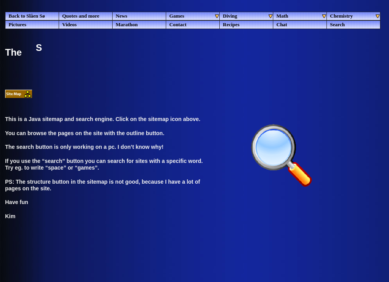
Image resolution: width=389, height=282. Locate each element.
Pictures (17, 24)
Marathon (127, 24)
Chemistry (355, 16)
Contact (177, 24)
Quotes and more (80, 16)
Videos (69, 24)
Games (194, 16)
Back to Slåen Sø (27, 16)
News (121, 16)
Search (337, 24)
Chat (281, 24)
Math (301, 16)
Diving (248, 16)
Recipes (231, 24)
